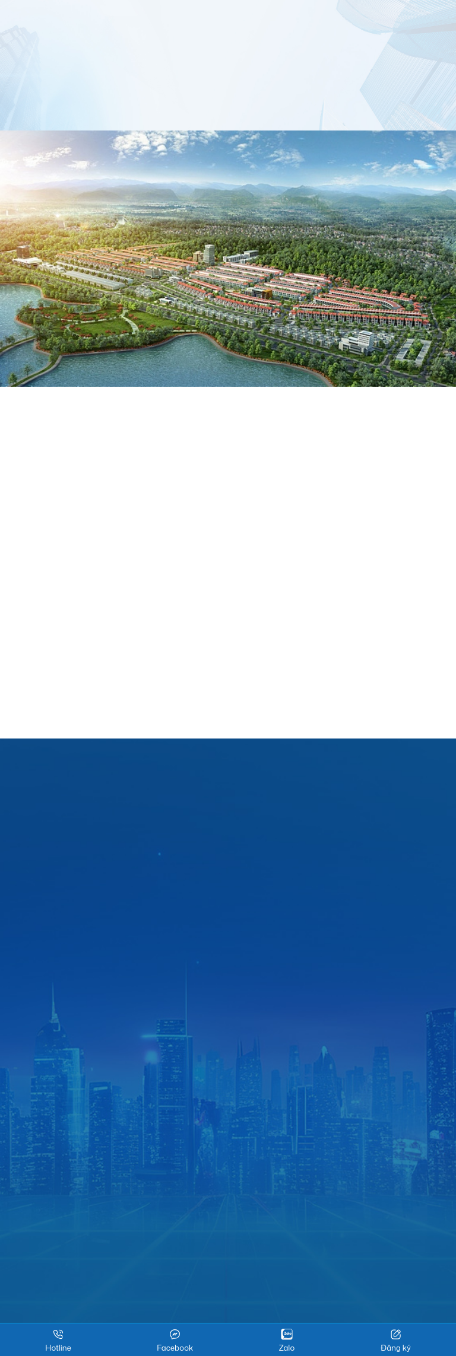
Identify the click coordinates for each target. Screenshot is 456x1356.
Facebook (175, 1340)
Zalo (286, 1340)
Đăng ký (396, 1340)
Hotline (58, 1340)
